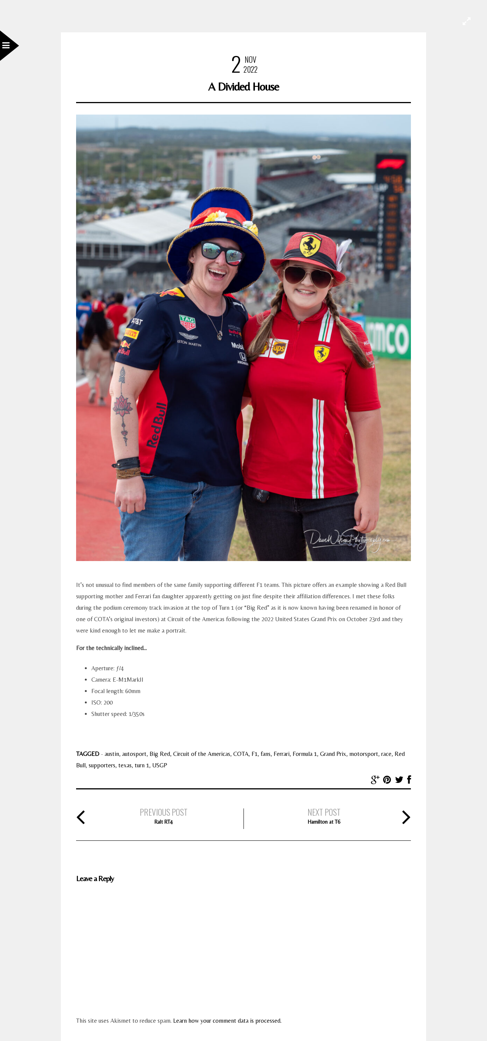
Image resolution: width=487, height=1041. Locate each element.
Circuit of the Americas (201, 753)
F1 (254, 753)
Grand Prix (333, 753)
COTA (240, 753)
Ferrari (282, 753)
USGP (159, 765)
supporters (102, 765)
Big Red (160, 753)
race (386, 753)
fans (266, 753)
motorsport (363, 753)
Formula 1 (305, 753)
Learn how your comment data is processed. (227, 1020)
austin (112, 753)
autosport (134, 753)
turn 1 (142, 765)
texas (125, 765)
